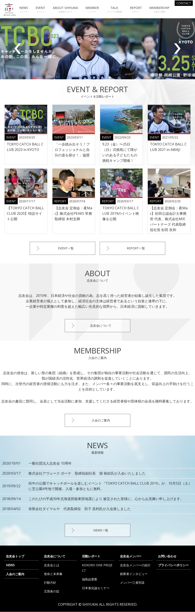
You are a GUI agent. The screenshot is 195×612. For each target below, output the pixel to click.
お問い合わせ (167, 556)
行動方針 (50, 582)
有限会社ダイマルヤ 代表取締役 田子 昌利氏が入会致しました (79, 508)
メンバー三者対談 (132, 582)
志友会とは (51, 565)
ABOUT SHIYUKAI (65, 9)
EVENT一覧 (66, 248)
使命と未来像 (53, 574)
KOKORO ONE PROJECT (97, 568)
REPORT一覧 (136, 248)
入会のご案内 (101, 420)
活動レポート (91, 556)
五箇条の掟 (51, 591)
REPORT (136, 9)
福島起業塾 (89, 579)
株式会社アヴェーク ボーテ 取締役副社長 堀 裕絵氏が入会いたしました (87, 473)
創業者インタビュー (134, 574)
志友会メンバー (130, 556)
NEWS (23, 9)
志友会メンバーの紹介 (135, 565)
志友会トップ (15, 556)
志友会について (100, 325)
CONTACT (183, 3)
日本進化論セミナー (96, 588)
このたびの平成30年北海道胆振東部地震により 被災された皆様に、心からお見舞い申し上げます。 (106, 498)
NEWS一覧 (100, 530)
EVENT (40, 9)
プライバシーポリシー (173, 565)
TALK (114, 9)
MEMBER (92, 9)
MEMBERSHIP (159, 9)
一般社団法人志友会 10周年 (50, 463)
